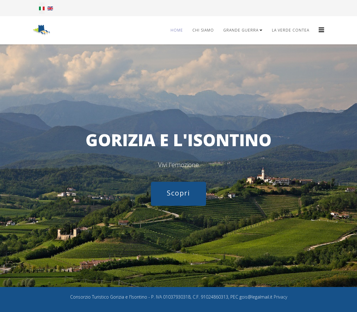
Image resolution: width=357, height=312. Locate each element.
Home (177, 30)
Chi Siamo (203, 30)
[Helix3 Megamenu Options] (321, 29)
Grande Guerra (240, 30)
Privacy (280, 297)
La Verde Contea (290, 30)
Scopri (178, 192)
